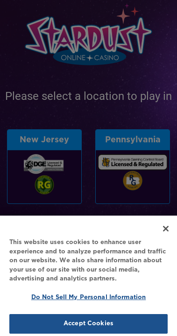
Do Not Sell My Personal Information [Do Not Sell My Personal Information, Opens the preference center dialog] (88, 300)
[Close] (166, 231)
